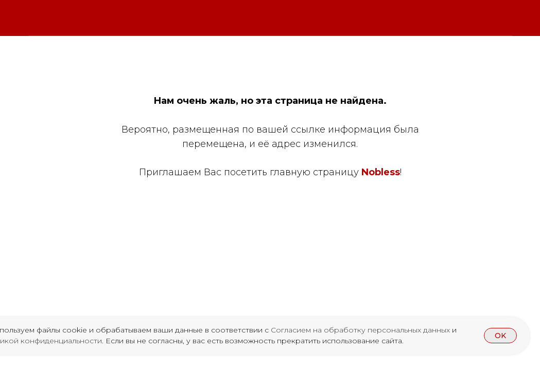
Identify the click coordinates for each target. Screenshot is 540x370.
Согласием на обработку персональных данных (361, 330)
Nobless (380, 172)
